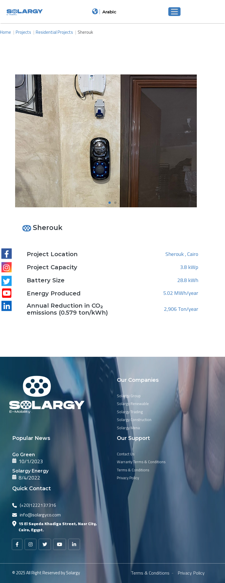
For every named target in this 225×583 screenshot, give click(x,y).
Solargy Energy (30, 471)
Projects (23, 32)
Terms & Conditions (133, 470)
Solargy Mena (128, 428)
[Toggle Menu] (174, 11)
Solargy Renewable (133, 404)
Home (5, 32)
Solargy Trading (130, 412)
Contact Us (125, 454)
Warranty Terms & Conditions (141, 462)
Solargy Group (129, 396)
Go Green (23, 454)
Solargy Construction (134, 420)
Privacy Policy (128, 478)
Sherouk (85, 32)
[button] (109, 203)
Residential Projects (54, 32)
